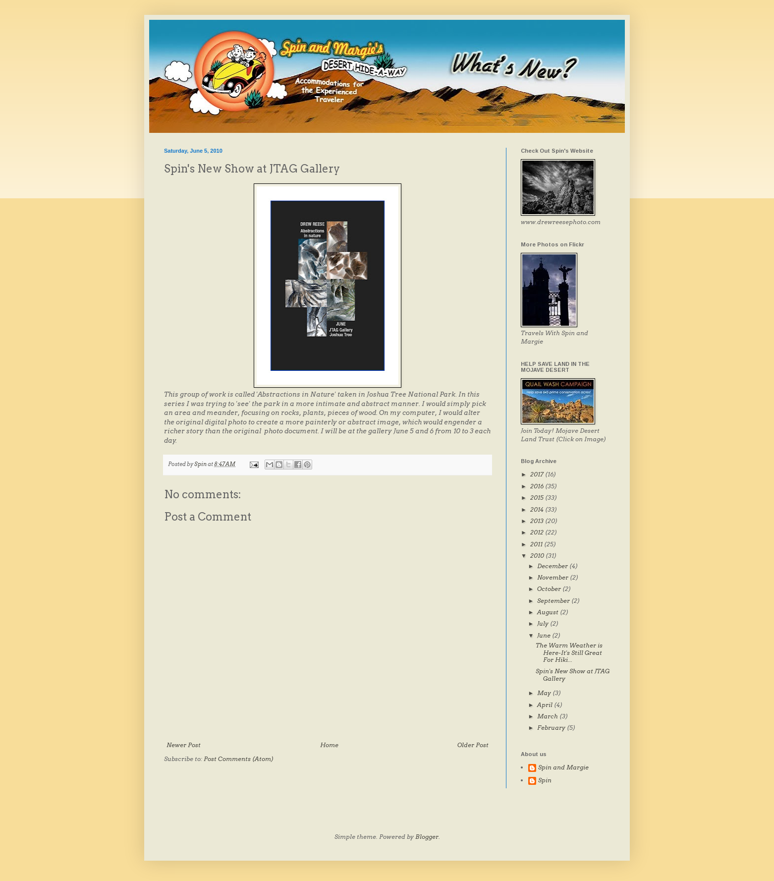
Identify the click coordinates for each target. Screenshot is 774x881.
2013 (537, 521)
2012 (537, 532)
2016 (537, 486)
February (552, 727)
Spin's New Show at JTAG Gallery (572, 674)
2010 (538, 555)
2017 (537, 474)
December (553, 566)
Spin (545, 780)
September (554, 600)
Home (329, 745)
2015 (537, 497)
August (548, 612)
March (548, 716)
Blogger (427, 836)
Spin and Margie (563, 767)
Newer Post (183, 745)
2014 (537, 509)
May (545, 693)
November (553, 577)
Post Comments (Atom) (239, 759)
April (545, 704)
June (544, 635)
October (549, 588)
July (543, 623)
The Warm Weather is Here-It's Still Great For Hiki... (569, 652)
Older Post (473, 745)
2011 (537, 544)
